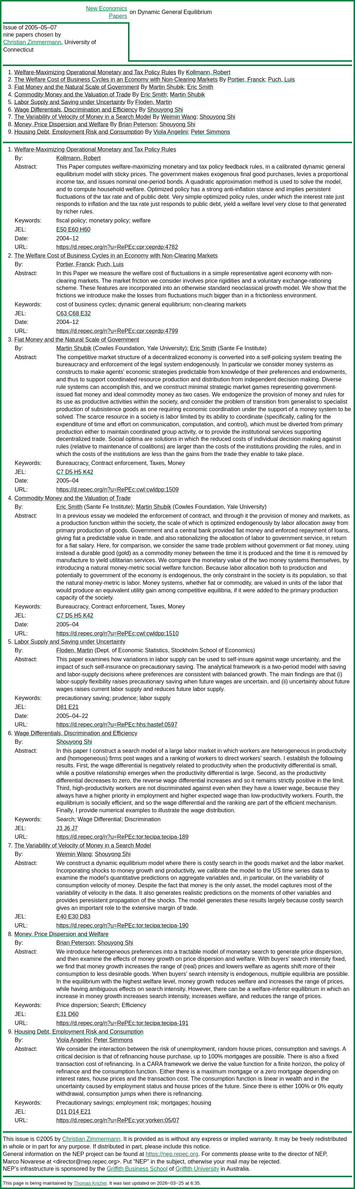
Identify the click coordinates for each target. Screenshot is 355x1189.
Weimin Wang (179, 117)
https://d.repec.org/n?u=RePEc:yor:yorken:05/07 (117, 1120)
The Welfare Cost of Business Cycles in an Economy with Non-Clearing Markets (116, 79)
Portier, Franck (246, 79)
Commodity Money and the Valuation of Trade (72, 94)
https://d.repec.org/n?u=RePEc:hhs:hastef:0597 (117, 725)
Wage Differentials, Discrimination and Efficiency (75, 110)
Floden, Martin (153, 102)
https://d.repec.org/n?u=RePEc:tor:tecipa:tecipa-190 (122, 925)
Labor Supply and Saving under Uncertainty (70, 102)
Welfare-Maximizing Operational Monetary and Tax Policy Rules (95, 72)
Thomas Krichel (90, 1183)
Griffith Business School (137, 1169)
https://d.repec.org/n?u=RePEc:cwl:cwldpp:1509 (117, 490)
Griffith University (197, 1169)
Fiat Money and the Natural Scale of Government (76, 87)
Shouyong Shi (165, 110)
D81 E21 (67, 707)
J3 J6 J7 (67, 828)
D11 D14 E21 (73, 1112)
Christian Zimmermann (32, 42)
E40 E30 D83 (73, 916)
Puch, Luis (281, 79)
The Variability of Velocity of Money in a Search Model (82, 117)
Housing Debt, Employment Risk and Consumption (78, 132)
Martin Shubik (166, 87)
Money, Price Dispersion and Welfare (61, 124)
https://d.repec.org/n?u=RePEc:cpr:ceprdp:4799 (117, 331)
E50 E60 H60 (73, 229)
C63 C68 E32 (73, 313)
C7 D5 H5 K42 (74, 472)
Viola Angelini (170, 132)
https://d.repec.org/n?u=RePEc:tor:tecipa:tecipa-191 (122, 1023)
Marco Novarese (24, 1162)
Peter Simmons (210, 132)
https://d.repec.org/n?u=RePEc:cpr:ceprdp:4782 (117, 247)
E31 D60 (67, 1014)
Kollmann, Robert (208, 72)
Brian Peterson (137, 124)
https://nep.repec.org (172, 1154)
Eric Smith (200, 87)
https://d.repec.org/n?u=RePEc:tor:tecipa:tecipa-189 (122, 837)
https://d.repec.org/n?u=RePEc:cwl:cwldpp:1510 (117, 633)
